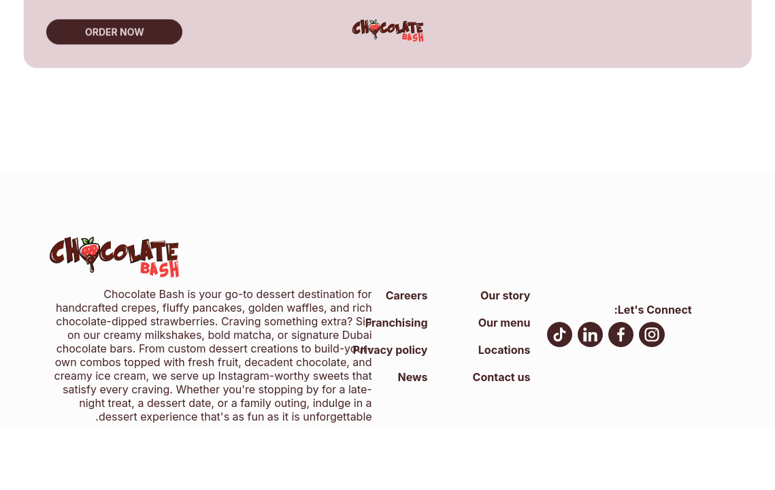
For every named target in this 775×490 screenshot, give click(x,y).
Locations (504, 350)
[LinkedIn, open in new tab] (590, 336)
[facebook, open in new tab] (620, 336)
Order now (114, 30)
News (412, 377)
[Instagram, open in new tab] (652, 336)
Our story (505, 295)
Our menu (504, 322)
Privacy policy (390, 350)
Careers (407, 295)
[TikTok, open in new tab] (559, 336)
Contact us (502, 377)
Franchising (396, 322)
